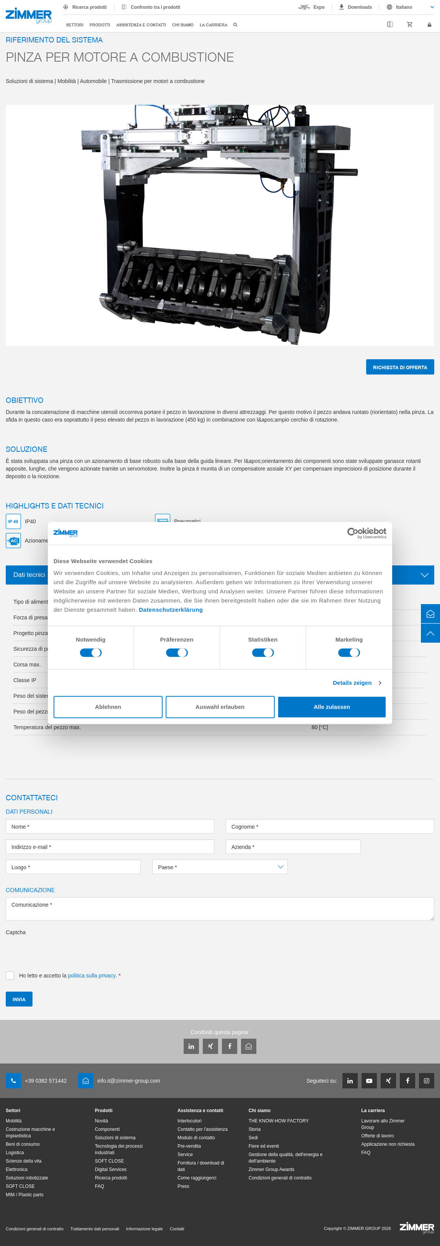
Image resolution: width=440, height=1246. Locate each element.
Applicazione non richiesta (387, 1144)
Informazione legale (144, 1228)
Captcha (16, 932)
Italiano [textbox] (404, 7)
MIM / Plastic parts (25, 1194)
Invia (19, 999)
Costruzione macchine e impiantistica (30, 1133)
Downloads (360, 7)
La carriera (213, 24)
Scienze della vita (23, 1161)
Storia (255, 1129)
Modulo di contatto (196, 1137)
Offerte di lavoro (377, 1136)
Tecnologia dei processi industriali (119, 1149)
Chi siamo (183, 24)
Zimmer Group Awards (272, 1169)
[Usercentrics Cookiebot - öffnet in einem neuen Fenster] (352, 533)
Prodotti (100, 24)
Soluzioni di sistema (115, 1137)
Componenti (107, 1129)
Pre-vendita (189, 1146)
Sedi (253, 1137)
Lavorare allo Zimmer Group (382, 1124)
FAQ (99, 1186)
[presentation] (64, 951)
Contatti (177, 1228)
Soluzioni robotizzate (27, 1178)
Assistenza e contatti (141, 24)
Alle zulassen (332, 707)
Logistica (15, 1152)
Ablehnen (108, 707)
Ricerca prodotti (89, 7)
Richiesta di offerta (400, 367)
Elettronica (17, 1169)
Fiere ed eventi (264, 1146)
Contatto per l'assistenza (203, 1129)
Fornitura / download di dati (201, 1166)
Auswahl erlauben (220, 707)
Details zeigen (352, 682)
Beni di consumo (23, 1144)
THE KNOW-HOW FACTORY (279, 1121)
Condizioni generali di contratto (280, 1178)
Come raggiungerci (197, 1178)
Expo (319, 7)
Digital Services (111, 1169)
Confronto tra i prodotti (155, 7)
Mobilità (13, 1121)
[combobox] (407, 7)
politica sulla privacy (92, 975)
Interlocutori (190, 1121)
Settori (74, 24)
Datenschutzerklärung (171, 609)
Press (183, 1186)
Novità (101, 1121)
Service (185, 1154)
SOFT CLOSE (20, 1186)
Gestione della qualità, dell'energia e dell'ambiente (286, 1158)
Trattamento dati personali (94, 1228)
